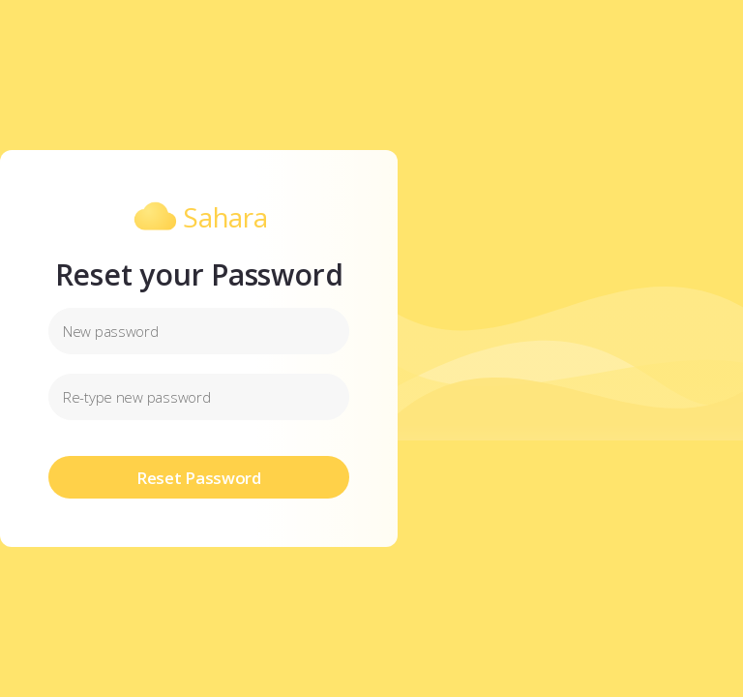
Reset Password (198, 478)
